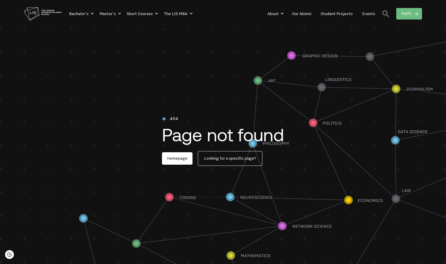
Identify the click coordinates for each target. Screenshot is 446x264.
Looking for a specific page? (230, 158)
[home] (43, 13)
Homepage (177, 158)
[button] (81, 14)
